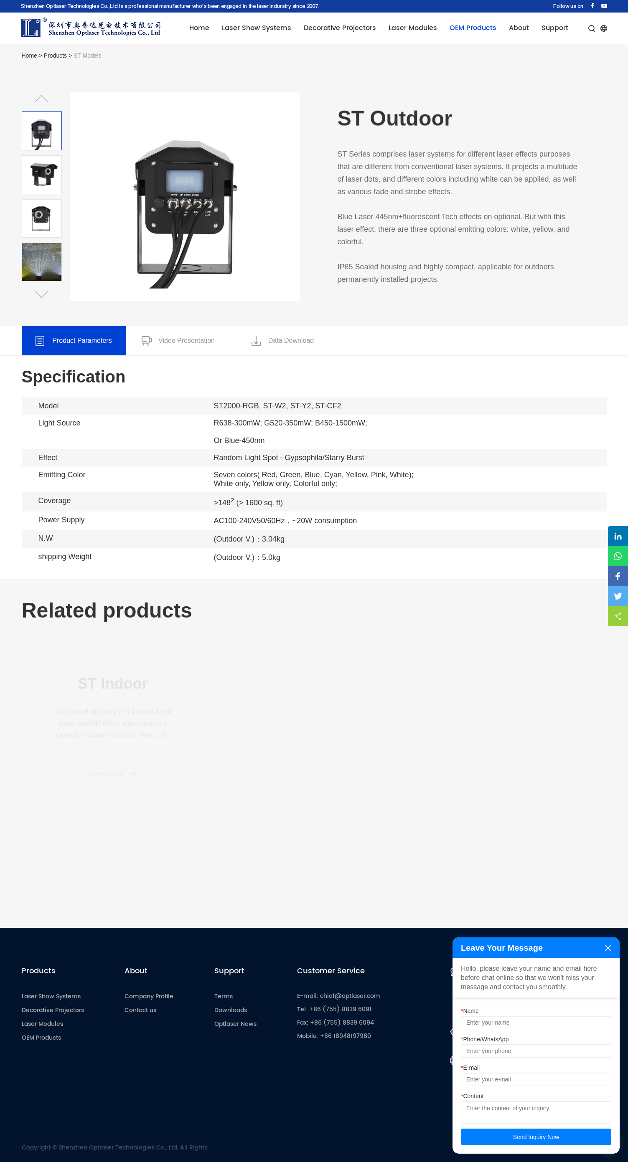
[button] (42, 99)
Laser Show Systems (256, 28)
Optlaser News (235, 1024)
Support (555, 28)
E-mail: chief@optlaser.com (338, 996)
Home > (33, 55)
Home (199, 28)
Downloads (230, 1010)
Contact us (140, 1010)
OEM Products (473, 28)
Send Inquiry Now (536, 1137)
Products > (59, 55)
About (519, 28)
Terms (223, 996)
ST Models (88, 55)
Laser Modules (413, 28)
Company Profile (149, 996)
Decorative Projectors (340, 28)
